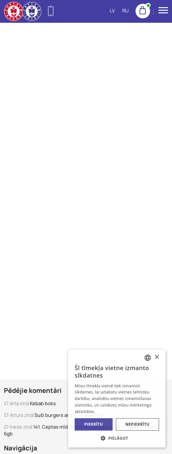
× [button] (156, 357)
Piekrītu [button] (93, 424)
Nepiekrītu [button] (137, 424)
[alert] (117, 398)
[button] (117, 438)
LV (112, 10)
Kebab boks (43, 403)
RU (125, 10)
